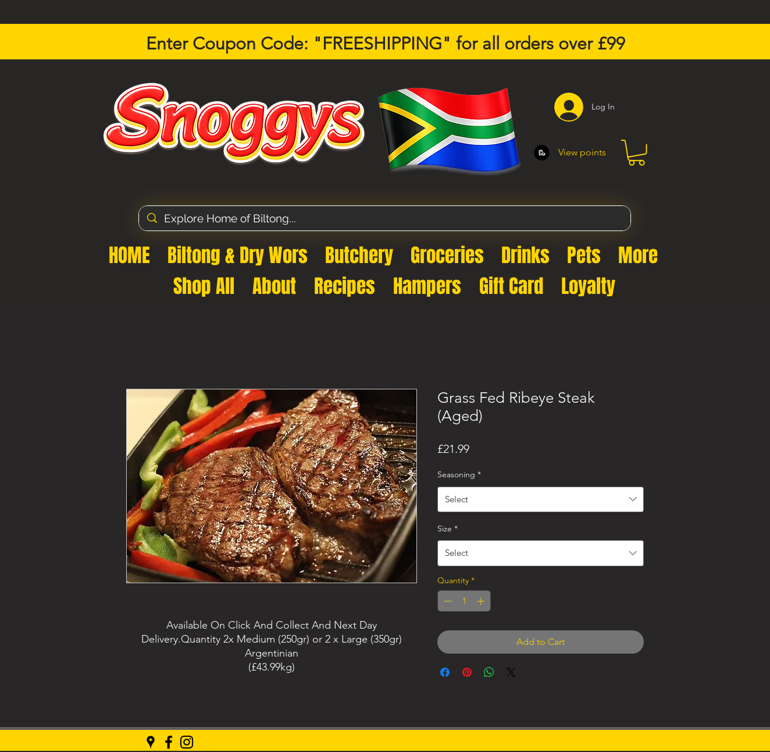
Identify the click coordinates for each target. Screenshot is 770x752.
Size (447, 528)
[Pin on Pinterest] (467, 672)
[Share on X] (511, 672)
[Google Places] (150, 742)
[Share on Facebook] (445, 672)
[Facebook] (168, 742)
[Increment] (482, 601)
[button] (636, 153)
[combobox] (540, 499)
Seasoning (459, 474)
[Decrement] (446, 601)
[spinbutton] (464, 601)
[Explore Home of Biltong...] (385, 218)
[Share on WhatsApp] (489, 672)
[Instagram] (186, 742)
